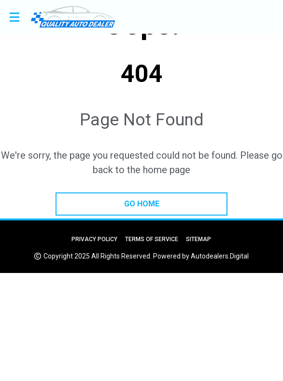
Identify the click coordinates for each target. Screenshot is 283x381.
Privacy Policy (94, 239)
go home (141, 203)
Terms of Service (151, 239)
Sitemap (198, 239)
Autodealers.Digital (220, 256)
